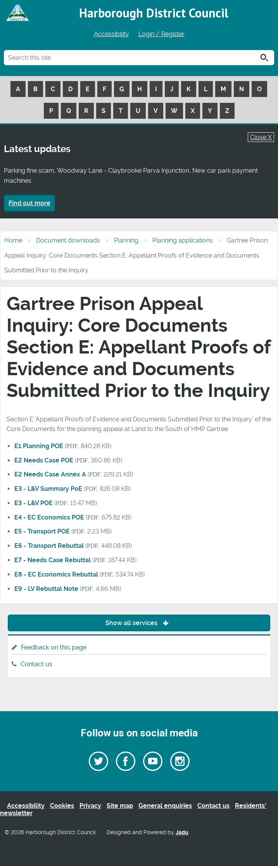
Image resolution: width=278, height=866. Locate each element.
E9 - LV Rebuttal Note (46, 588)
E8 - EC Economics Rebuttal (56, 574)
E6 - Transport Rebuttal (49, 545)
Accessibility (111, 34)
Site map (120, 805)
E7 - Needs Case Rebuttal (52, 560)
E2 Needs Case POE (43, 460)
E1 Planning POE (38, 446)
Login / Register (161, 34)
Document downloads (68, 240)
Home (13, 240)
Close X (261, 137)
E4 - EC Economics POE (49, 517)
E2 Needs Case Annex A (50, 474)
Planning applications (182, 240)
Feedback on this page (53, 647)
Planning (126, 240)
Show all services (139, 623)
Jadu (182, 832)
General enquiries (165, 805)
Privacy (90, 805)
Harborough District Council (153, 13)
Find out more (29, 203)
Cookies (62, 805)
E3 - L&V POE (33, 503)
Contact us (36, 664)
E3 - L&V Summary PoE (48, 488)
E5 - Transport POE (42, 531)
